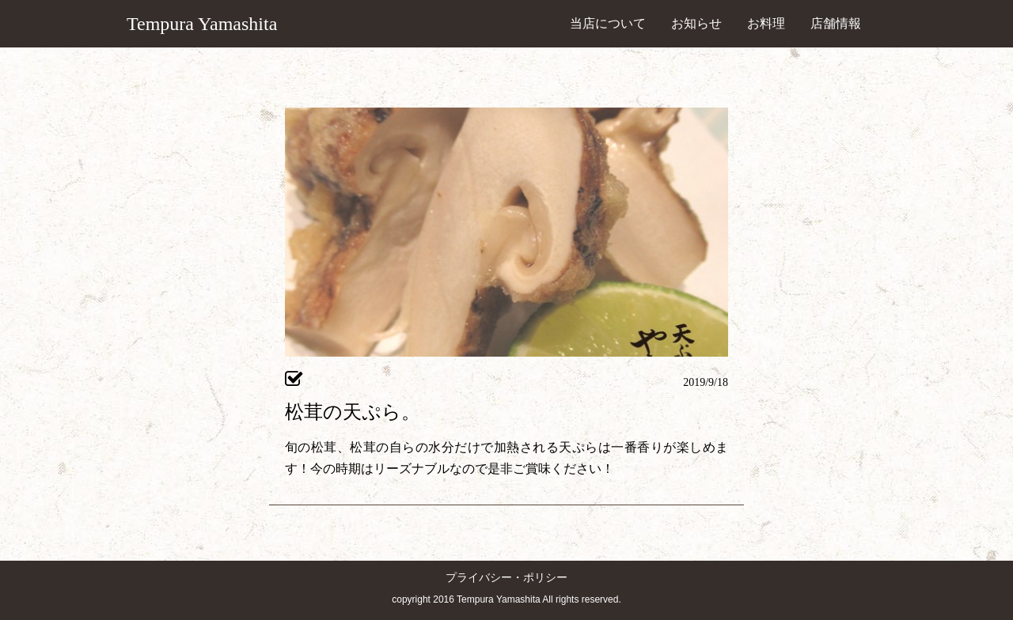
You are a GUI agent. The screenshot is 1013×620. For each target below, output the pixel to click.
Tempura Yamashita (202, 23)
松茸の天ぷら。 (352, 412)
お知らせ (696, 23)
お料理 (766, 23)
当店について (608, 23)
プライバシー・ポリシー (506, 578)
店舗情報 (835, 23)
